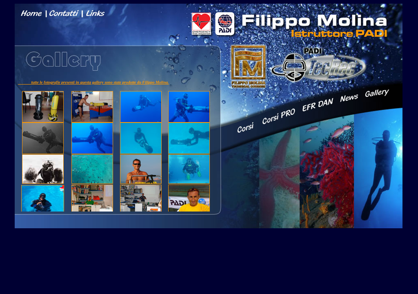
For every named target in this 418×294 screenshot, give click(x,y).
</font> (116, 142)
